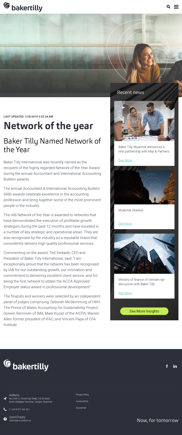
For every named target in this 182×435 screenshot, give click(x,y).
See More (125, 160)
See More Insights (144, 311)
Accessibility (82, 401)
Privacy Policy (82, 394)
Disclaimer (81, 408)
